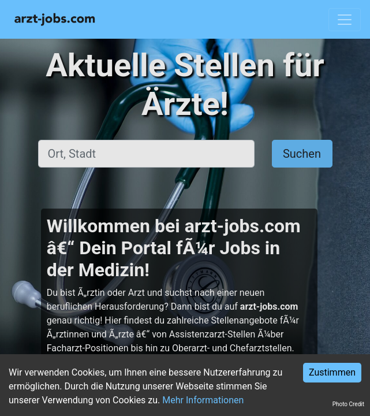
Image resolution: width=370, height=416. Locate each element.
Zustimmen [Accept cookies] (332, 372)
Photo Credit (348, 404)
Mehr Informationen (203, 400)
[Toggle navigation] (344, 19)
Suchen (302, 154)
